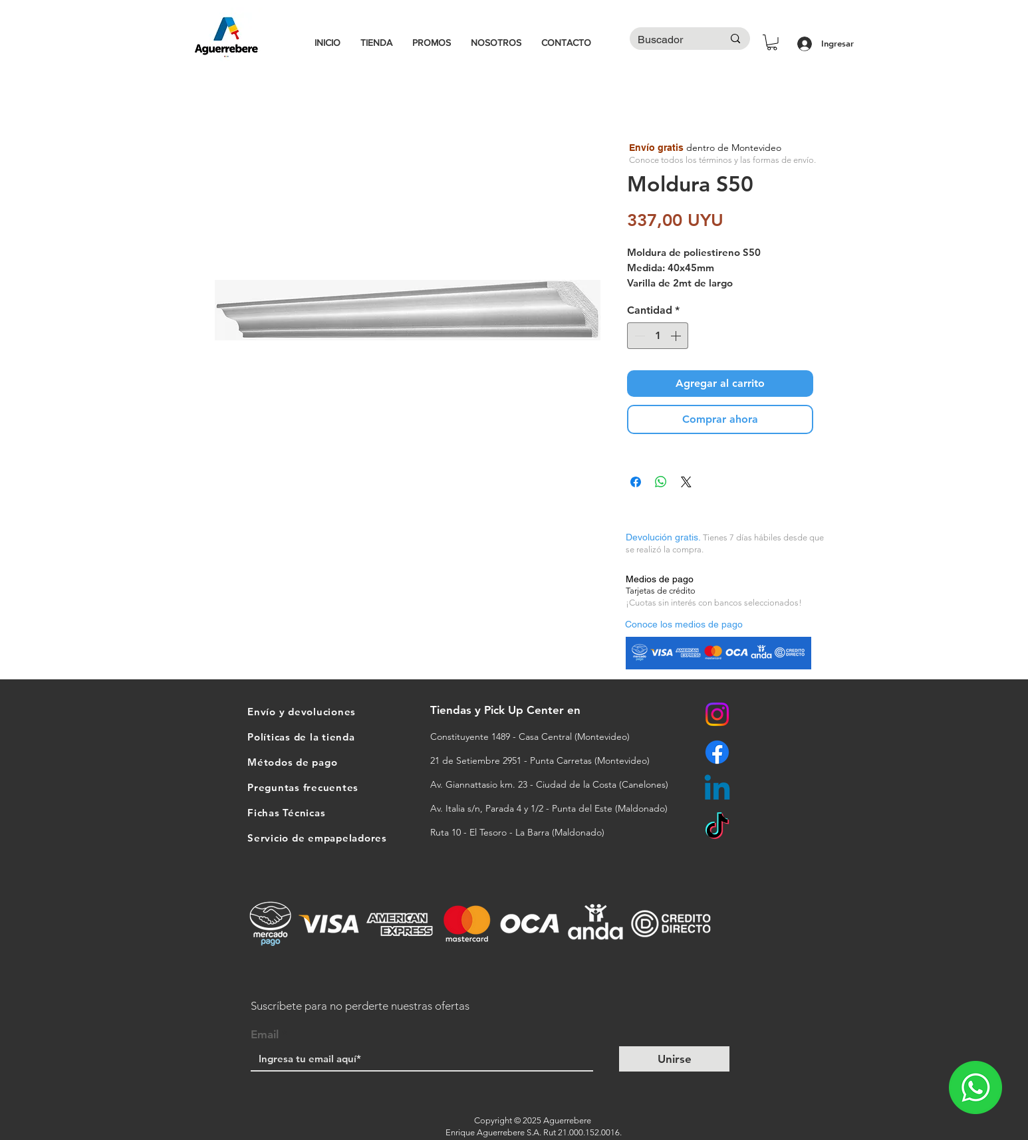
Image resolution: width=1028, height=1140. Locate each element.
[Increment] (677, 335)
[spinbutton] (658, 335)
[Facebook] (717, 752)
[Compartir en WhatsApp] (661, 482)
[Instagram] (717, 714)
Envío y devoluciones (301, 711)
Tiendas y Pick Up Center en (507, 710)
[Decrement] (638, 335)
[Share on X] (686, 482)
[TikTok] (717, 828)
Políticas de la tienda (301, 737)
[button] (772, 43)
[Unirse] (674, 1059)
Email (265, 1034)
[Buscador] (670, 40)
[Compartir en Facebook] (636, 482)
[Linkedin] (717, 790)
